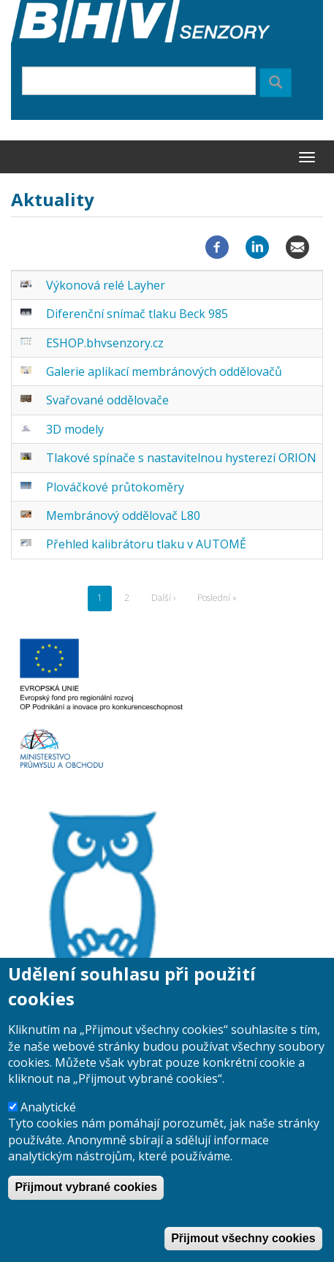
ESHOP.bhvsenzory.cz (105, 343)
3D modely (75, 429)
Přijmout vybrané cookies (86, 1212)
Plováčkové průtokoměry (115, 487)
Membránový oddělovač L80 (123, 515)
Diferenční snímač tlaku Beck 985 (137, 314)
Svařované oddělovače (107, 400)
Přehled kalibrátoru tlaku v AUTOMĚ (146, 544)
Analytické (48, 1131)
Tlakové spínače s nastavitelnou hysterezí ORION (181, 458)
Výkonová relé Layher (105, 285)
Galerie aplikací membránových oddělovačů (164, 371)
